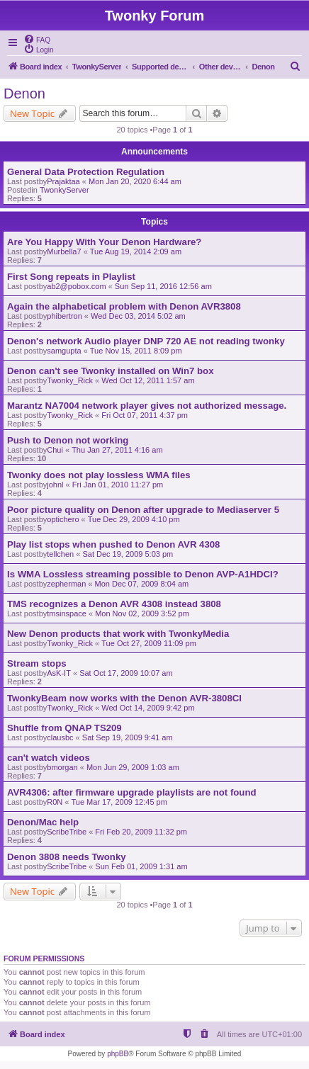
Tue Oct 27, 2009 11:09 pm (148, 643)
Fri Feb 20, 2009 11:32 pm (141, 831)
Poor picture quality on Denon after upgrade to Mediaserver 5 (143, 509)
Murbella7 (64, 251)
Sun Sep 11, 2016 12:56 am (163, 286)
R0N (54, 802)
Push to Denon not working (67, 440)
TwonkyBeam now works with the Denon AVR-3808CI (124, 698)
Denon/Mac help (43, 822)
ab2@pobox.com (76, 286)
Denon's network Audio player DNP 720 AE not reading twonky (146, 341)
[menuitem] (36, 39)
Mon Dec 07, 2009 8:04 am (142, 583)
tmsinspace (66, 613)
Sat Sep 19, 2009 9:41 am (127, 737)
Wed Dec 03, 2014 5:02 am (138, 316)
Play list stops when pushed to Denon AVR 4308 (113, 544)
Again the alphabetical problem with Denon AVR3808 (124, 306)
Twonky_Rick (70, 380)
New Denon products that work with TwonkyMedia (118, 633)
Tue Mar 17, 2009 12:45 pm (119, 802)
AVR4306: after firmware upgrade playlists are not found (132, 792)
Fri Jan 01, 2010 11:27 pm (117, 484)
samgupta (64, 350)
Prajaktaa (63, 181)
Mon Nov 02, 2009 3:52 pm (142, 613)
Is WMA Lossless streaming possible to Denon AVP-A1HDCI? (143, 574)
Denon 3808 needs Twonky (66, 857)
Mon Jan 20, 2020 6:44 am (135, 181)
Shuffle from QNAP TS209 (64, 728)
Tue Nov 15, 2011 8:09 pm (136, 350)
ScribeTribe (66, 831)
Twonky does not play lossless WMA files (99, 475)
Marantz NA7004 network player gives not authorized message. (146, 405)
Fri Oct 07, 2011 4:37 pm (144, 415)
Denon (24, 93)
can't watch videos (48, 757)
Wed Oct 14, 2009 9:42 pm (147, 707)
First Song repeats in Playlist (71, 276)
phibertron (64, 316)
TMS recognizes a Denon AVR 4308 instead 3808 (114, 604)
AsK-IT (59, 673)
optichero (63, 519)
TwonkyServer (64, 190)
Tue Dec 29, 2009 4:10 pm (134, 519)
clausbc (60, 737)
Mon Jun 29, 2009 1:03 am (132, 767)
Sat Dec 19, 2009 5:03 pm (127, 554)
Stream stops (37, 663)
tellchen (60, 554)
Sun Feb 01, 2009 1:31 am (141, 866)
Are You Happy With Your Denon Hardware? (104, 242)
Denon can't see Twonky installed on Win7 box (110, 371)
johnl (55, 484)
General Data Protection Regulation (85, 171)
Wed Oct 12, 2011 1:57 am (147, 380)
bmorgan (62, 767)
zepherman (66, 583)
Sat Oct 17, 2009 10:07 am (125, 673)
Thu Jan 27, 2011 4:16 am (117, 450)
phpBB (117, 1054)
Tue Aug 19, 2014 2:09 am (135, 251)
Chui (55, 450)
